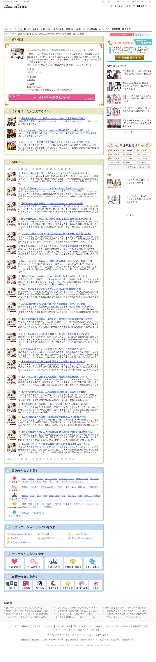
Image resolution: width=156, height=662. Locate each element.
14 (30, 169)
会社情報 (25, 639)
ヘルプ (148, 35)
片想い (31, 478)
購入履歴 (126, 29)
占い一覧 (22, 29)
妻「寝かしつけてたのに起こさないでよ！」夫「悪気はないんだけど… (39, 607)
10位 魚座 (141, 154)
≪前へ (9, 169)
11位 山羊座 (142, 158)
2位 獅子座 (114, 154)
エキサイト (146, 6)
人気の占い (46, 29)
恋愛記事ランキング (117, 66)
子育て (103, 1)
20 (51, 169)
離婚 (74, 487)
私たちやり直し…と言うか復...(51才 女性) (130, 50)
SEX (57, 481)
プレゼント (135, 1)
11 (18, 169)
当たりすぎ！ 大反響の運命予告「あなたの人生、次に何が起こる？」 (56, 142)
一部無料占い (77, 481)
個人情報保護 (72, 639)
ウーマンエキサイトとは (58, 635)
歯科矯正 (137, 626)
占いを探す (33, 29)
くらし (110, 1)
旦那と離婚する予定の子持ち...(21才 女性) (130, 48)
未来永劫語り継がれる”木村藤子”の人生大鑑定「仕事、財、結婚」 (54, 304)
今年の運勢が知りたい (51, 538)
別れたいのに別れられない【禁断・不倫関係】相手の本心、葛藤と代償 (56, 261)
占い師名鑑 (92, 29)
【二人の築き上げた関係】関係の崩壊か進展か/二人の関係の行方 (53, 417)
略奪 (45, 481)
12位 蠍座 (141, 162)
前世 (80, 496)
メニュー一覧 (147, 1)
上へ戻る (129, 215)
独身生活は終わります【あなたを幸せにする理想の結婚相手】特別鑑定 (56, 246)
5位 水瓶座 (127, 150)
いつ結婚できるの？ (81, 534)
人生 (32, 496)
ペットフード (62, 630)
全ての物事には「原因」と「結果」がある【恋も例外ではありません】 (56, 218)
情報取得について (89, 639)
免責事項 (104, 639)
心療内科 (98, 626)
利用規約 (36, 639)
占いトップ (10, 29)
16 (37, 169)
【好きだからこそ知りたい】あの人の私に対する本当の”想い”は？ (54, 276)
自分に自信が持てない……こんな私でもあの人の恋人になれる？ (53, 188)
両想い (40, 478)
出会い (60, 487)
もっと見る (129, 132)
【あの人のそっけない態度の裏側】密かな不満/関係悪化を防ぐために (55, 444)
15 (33, 169)
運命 (39, 496)
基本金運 (67, 504)
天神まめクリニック (82, 626)
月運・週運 (54, 496)
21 (55, 169)
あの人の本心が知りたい (22, 534)
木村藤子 (31, 79)
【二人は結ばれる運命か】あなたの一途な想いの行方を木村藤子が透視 (56, 319)
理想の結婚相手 (48, 487)
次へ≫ (71, 169)
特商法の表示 (128, 639)
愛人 (51, 481)
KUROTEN (12, 626)
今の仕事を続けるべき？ (83, 538)
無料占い (80, 29)
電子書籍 (95, 630)
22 (59, 169)
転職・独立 (39, 504)
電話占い (70, 29)
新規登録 (139, 35)
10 (15, 169)
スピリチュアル (34, 72)
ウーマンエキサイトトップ (122, 6)
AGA (73, 630)
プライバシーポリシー (53, 639)
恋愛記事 (116, 29)
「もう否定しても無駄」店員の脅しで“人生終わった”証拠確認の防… (87, 607)
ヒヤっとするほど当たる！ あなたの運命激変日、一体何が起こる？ (55, 130)
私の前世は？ (17, 538)
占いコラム (104, 29)
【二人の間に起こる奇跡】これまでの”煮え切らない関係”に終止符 (54, 404)
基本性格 (72, 496)
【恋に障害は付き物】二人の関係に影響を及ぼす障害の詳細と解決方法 (56, 432)
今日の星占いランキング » (139, 167)
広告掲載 (115, 639)
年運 (45, 496)
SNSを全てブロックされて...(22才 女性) (129, 52)
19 (47, 169)
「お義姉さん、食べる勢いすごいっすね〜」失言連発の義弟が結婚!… (88, 614)
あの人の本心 (51, 478)
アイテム (109, 626)
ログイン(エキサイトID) (122, 35)
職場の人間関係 (54, 504)
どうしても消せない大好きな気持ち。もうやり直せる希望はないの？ (55, 334)
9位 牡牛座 (142, 150)
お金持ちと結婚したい (21, 542)
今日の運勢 (58, 29)
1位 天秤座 (114, 150)
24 (66, 169)
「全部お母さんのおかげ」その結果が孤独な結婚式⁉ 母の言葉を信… (87, 611)
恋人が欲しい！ (66, 478)
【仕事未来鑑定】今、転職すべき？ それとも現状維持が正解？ (53, 118)
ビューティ (125, 1)
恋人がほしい (47, 534)
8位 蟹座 (126, 162)
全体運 (25, 496)
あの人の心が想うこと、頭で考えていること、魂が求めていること (54, 349)
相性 (24, 478)
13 (26, 169)
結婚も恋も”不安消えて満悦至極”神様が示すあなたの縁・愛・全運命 (62, 50)
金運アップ (79, 504)
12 (22, 169)
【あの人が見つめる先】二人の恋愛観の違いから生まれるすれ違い (54, 392)
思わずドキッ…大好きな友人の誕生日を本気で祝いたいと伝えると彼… (39, 611)
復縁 (39, 481)
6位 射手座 (127, 154)
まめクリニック (63, 626)
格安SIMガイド (123, 626)
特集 (109, 175)
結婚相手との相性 (30, 487)
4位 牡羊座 (114, 162)
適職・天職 (27, 504)
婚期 (68, 487)
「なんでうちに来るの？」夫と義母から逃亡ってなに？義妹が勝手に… (39, 617)
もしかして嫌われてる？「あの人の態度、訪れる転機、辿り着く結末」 (56, 233)
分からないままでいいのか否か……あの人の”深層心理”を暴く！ (53, 289)
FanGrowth (48, 626)
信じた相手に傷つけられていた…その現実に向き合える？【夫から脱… (39, 614)
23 (62, 169)
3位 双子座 (114, 158)
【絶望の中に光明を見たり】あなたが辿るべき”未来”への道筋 (52, 203)
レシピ (117, 1)
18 (43, 169)
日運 (64, 496)
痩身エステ (83, 630)
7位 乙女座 (127, 158)
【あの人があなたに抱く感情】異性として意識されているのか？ (53, 361)
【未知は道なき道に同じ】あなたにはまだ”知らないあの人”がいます (55, 173)
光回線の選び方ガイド (30, 626)
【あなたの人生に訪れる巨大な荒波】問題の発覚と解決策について (54, 376)
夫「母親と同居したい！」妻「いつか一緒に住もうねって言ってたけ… (89, 617)
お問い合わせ (102, 635)
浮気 (32, 481)
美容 (146, 626)
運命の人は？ (82, 478)
